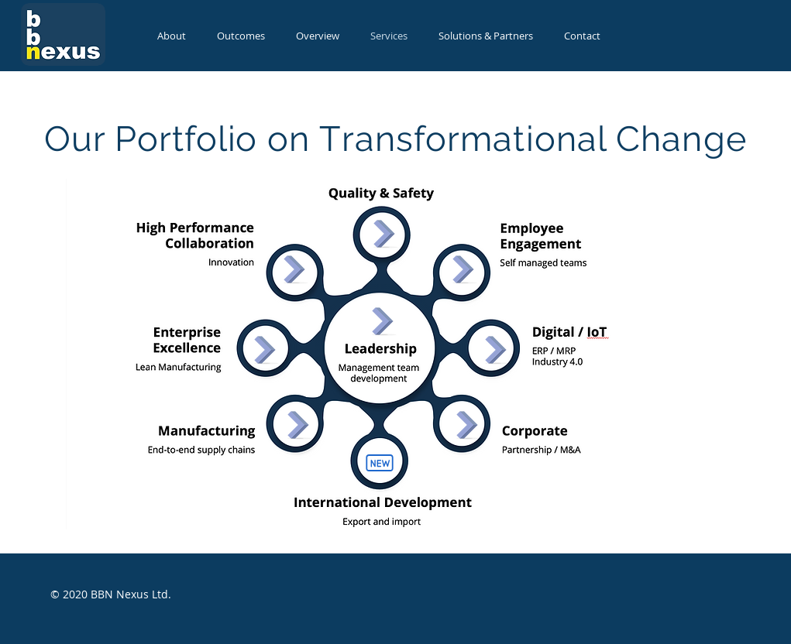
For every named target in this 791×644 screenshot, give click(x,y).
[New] (379, 462)
